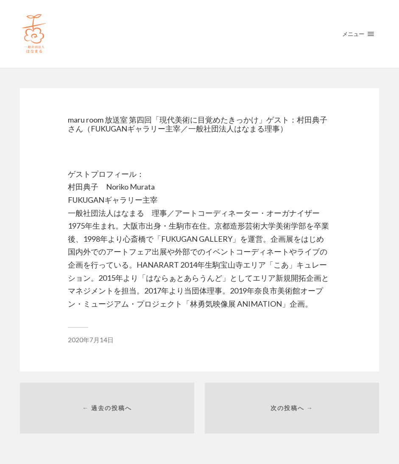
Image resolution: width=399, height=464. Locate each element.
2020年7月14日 (91, 340)
